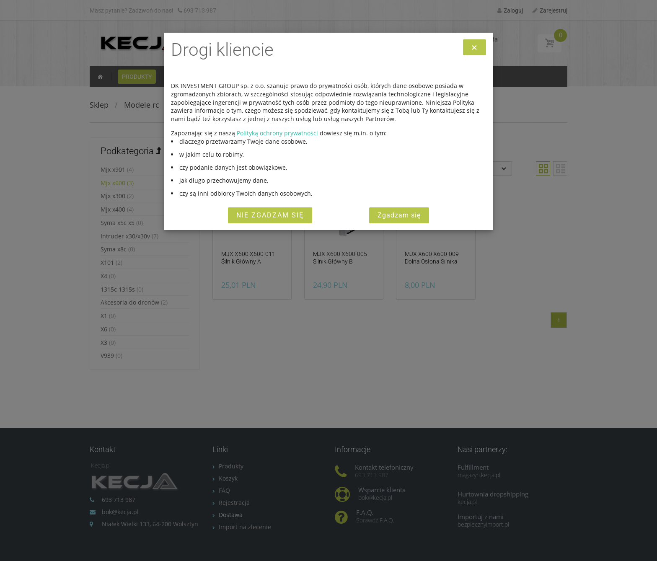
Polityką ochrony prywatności (277, 133)
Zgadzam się (399, 215)
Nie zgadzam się (270, 215)
